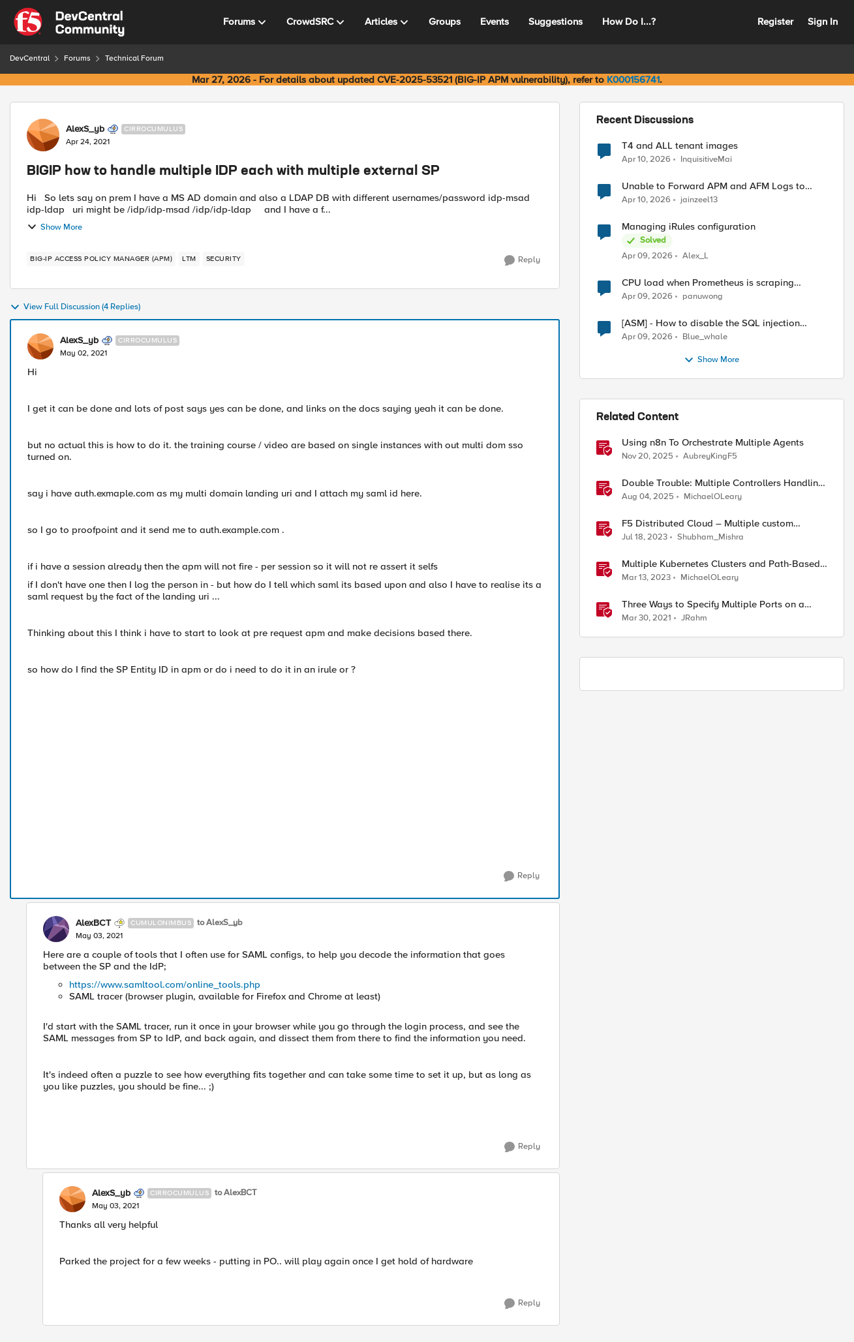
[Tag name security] (224, 259)
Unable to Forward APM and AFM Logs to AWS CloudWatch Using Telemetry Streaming (720, 186)
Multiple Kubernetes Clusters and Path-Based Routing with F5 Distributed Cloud (721, 564)
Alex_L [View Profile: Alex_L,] (695, 256)
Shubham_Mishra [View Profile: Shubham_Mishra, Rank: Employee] (710, 537)
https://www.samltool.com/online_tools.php (164, 984)
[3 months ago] (646, 159)
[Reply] (522, 260)
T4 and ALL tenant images (680, 145)
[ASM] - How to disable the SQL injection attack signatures (711, 323)
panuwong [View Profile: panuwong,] (702, 296)
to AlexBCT (235, 1193)
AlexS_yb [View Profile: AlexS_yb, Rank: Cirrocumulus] (85, 129)
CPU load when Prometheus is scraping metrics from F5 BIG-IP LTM (708, 282)
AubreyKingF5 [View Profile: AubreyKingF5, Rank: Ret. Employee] (710, 456)
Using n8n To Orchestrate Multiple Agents (713, 442)
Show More (54, 227)
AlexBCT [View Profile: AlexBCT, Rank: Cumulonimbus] (93, 923)
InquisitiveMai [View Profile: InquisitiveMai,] (706, 159)
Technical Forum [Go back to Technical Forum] (134, 58)
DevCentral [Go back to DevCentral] (30, 58)
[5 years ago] (646, 618)
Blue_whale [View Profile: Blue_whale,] (704, 337)
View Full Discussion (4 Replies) (75, 307)
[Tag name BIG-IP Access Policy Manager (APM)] (101, 259)
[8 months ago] (647, 456)
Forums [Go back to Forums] (77, 58)
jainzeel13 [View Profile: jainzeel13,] (699, 200)
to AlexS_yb (220, 923)
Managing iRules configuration (688, 226)
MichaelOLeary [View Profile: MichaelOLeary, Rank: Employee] (713, 497)
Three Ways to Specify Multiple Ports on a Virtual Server (713, 604)
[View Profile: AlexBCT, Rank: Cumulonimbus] (56, 929)
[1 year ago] (648, 497)
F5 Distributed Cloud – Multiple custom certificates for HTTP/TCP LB (707, 523)
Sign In (823, 21)
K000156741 (633, 79)
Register (775, 21)
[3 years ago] (644, 537)
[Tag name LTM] (189, 259)
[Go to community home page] (69, 22)
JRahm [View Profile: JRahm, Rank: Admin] (694, 618)
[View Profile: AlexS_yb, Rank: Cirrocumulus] (43, 135)
